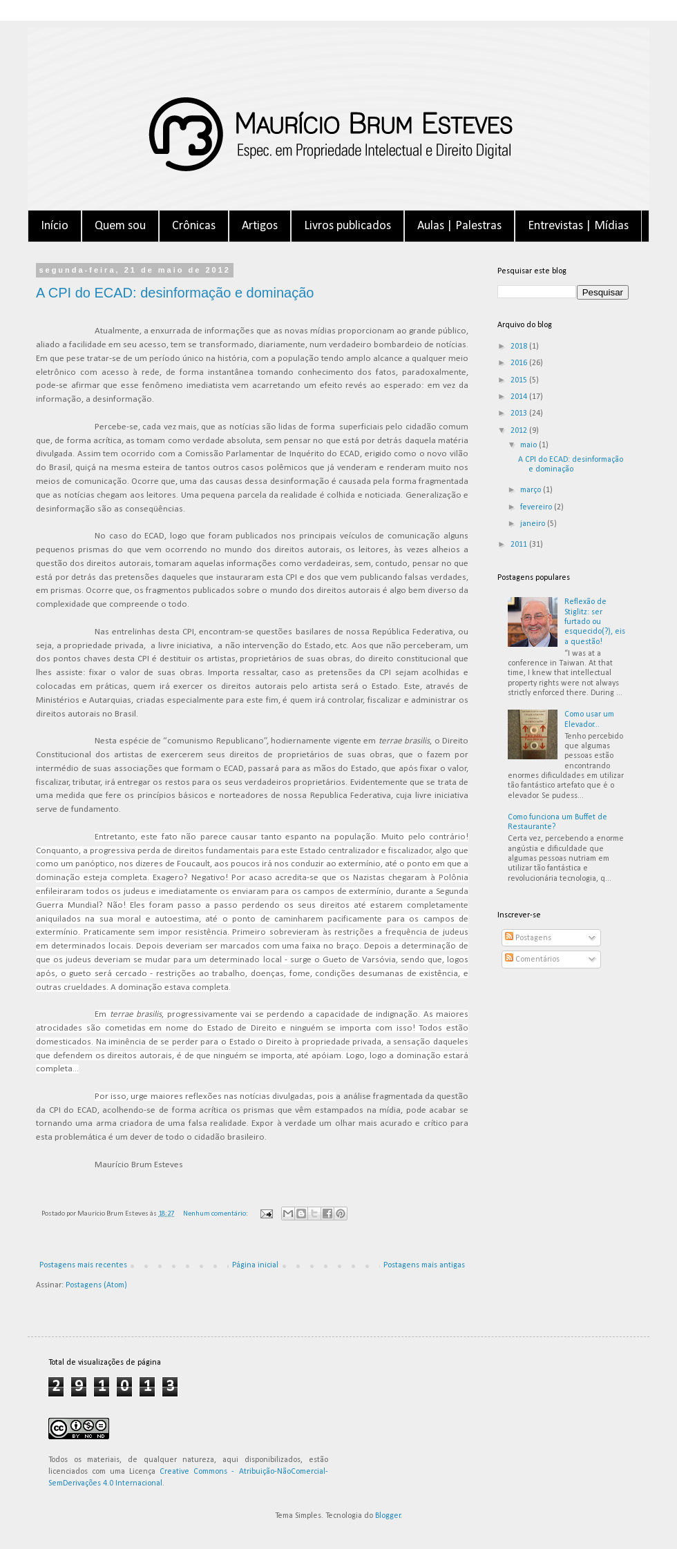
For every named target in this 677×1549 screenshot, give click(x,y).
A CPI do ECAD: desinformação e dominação (175, 292)
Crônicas (194, 226)
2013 (520, 413)
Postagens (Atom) (96, 1285)
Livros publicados (347, 226)
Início (54, 226)
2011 (520, 544)
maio (529, 445)
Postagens (528, 938)
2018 (520, 346)
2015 (520, 380)
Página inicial (255, 1265)
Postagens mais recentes (83, 1265)
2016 (520, 363)
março (531, 490)
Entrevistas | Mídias (578, 226)
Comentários (532, 959)
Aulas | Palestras (459, 226)
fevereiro (537, 507)
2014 (520, 397)
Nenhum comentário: (216, 1214)
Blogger (388, 1516)
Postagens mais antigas (424, 1265)
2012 (520, 431)
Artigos (260, 226)
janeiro (533, 524)
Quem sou (120, 226)
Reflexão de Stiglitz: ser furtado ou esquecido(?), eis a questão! (594, 622)
